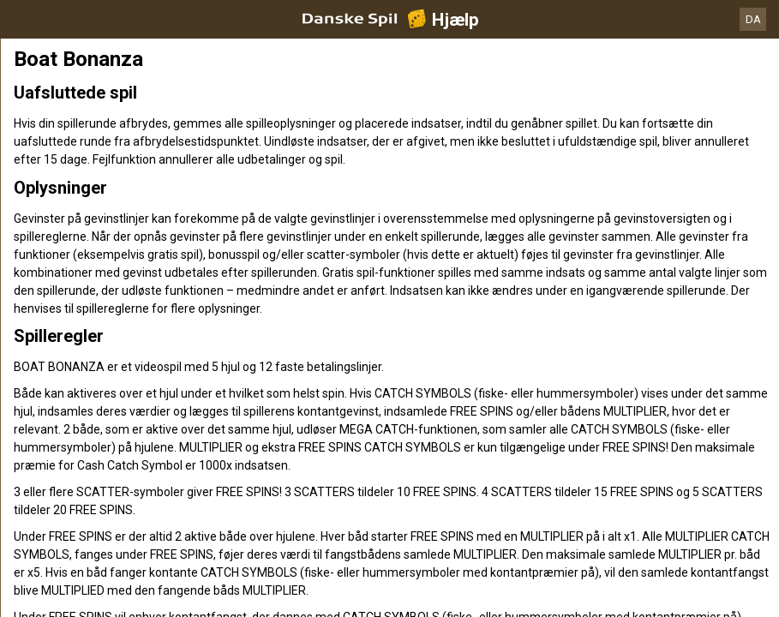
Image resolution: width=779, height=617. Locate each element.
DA (753, 19)
